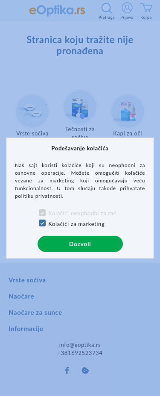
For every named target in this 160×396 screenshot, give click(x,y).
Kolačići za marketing (76, 223)
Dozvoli (80, 243)
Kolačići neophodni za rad (82, 213)
